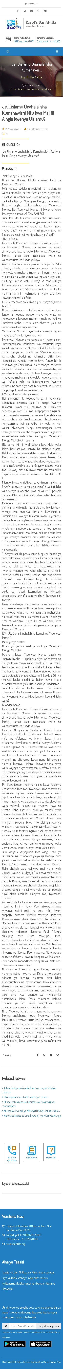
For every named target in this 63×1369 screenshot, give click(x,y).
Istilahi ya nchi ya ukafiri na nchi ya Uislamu (25, 1097)
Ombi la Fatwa (31, 1157)
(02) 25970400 (33, 1235)
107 (22, 1235)
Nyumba (26, 85)
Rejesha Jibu (51, 1157)
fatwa (38, 85)
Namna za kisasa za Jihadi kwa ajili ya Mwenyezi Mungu (31, 1115)
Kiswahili (31, 3)
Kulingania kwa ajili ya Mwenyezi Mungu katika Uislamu (31, 1110)
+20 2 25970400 (29, 1239)
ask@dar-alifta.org (15, 1244)
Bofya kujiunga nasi (49, 1326)
